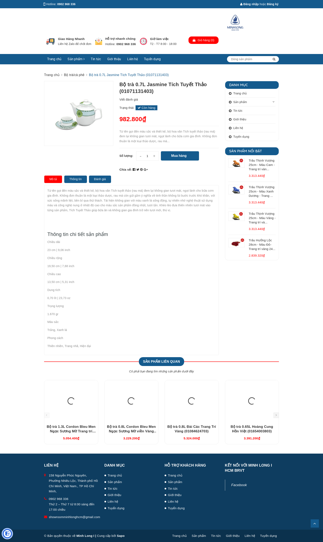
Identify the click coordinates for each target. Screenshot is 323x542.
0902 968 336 (66, 4)
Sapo (121, 535)
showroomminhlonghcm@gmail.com (74, 517)
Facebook (239, 485)
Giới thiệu (114, 59)
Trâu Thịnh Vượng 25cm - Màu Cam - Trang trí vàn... (262, 165)
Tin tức (96, 59)
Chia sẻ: (125, 169)
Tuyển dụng (152, 59)
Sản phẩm (76, 59)
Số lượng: (126, 155)
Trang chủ (54, 59)
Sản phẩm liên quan (161, 361)
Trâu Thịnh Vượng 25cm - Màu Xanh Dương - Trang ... (262, 191)
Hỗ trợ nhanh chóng (120, 38)
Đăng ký (273, 4)
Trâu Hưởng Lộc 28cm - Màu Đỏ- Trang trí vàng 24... (262, 244)
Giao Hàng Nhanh (71, 39)
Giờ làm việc (159, 39)
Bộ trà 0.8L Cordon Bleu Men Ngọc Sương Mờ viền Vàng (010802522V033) (131, 431)
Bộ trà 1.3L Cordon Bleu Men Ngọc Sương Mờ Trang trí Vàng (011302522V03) (71, 431)
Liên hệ (132, 59)
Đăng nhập (249, 4)
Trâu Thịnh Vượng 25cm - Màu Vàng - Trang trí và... (262, 218)
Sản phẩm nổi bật (245, 151)
